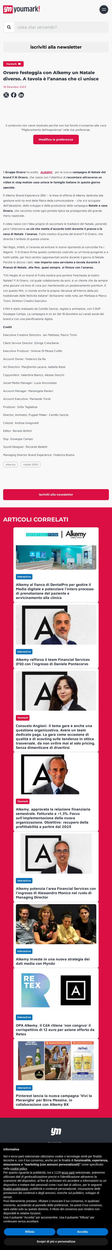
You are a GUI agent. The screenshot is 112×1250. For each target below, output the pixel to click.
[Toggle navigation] (103, 9)
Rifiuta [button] (29, 1231)
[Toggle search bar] (9, 27)
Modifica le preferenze (56, 139)
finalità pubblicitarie (15, 1188)
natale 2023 (30, 464)
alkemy (10, 464)
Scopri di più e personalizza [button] (56, 1241)
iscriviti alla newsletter (56, 47)
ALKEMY (47, 172)
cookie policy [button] (18, 1168)
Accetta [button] (82, 1231)
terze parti (68, 1172)
